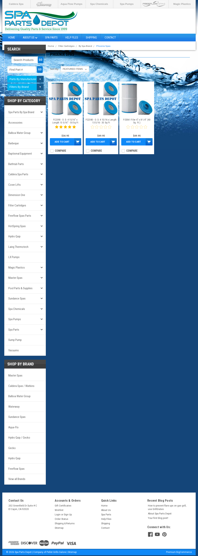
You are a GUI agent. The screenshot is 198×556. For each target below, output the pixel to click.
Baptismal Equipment (20, 153)
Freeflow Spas (16, 468)
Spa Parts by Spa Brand (21, 112)
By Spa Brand (85, 46)
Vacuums (13, 350)
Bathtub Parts (16, 164)
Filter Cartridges (17, 205)
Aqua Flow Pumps (71, 4)
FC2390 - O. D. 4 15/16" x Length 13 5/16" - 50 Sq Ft (65, 121)
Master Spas (15, 278)
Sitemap (59, 528)
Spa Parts (51, 37)
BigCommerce (184, 552)
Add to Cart (62, 141)
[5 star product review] (65, 129)
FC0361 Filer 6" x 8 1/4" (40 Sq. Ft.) (136, 121)
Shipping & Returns (65, 523)
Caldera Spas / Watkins (21, 386)
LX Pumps (14, 257)
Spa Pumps (127, 4)
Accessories (15, 122)
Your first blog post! (158, 518)
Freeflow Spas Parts (19, 215)
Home (11, 37)
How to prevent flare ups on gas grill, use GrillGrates (167, 507)
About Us (30, 37)
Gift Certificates (63, 505)
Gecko (12, 448)
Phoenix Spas (103, 46)
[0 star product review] (101, 129)
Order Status (61, 519)
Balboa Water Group (19, 133)
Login (58, 514)
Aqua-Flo (13, 427)
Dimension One (16, 195)
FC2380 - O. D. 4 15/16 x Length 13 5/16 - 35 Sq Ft (101, 121)
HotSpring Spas (17, 226)
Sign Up (68, 514)
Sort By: (54, 69)
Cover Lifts (14, 184)
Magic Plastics (182, 4)
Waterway (14, 406)
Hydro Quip (14, 236)
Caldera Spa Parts (18, 174)
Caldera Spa (16, 4)
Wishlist (59, 510)
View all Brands (16, 479)
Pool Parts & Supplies (20, 288)
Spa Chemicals (99, 4)
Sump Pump (15, 340)
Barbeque (13, 143)
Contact (110, 37)
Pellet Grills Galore (56, 552)
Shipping (91, 37)
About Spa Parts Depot (160, 513)
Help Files (71, 37)
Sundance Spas (17, 298)
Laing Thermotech (18, 247)
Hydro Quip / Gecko (19, 437)
